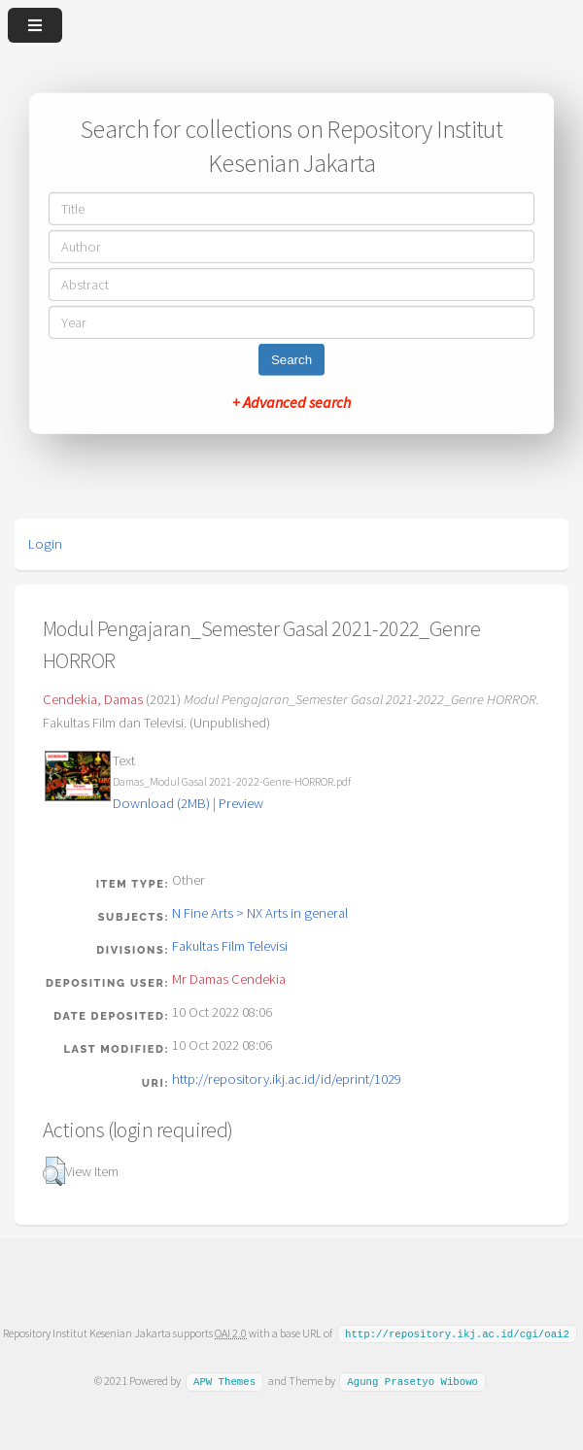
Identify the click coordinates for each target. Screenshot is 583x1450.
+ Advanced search (291, 402)
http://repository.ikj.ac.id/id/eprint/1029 (286, 1079)
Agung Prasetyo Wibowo (412, 1380)
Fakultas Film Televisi (230, 946)
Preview (241, 803)
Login (45, 544)
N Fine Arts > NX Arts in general (260, 913)
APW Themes (224, 1380)
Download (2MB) (161, 803)
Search (291, 360)
